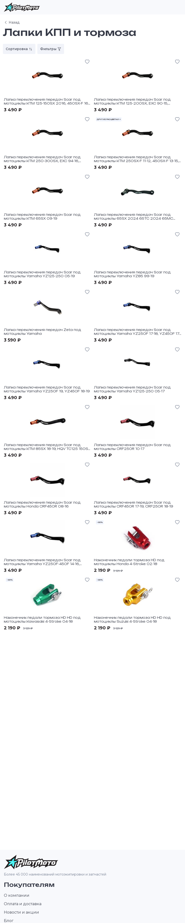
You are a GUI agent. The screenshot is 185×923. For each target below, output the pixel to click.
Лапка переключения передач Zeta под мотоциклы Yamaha (42, 332)
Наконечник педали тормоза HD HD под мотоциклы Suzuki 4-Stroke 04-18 (132, 619)
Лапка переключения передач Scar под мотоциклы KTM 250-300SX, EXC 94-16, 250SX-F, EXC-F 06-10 (42, 160)
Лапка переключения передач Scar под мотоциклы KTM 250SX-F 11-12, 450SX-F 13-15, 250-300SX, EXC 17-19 (136, 160)
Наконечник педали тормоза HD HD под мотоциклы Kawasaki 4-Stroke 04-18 (42, 619)
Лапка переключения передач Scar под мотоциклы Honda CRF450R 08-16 (42, 504)
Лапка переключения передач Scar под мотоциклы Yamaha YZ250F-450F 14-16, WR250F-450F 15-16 (42, 563)
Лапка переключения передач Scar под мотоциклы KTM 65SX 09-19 (42, 216)
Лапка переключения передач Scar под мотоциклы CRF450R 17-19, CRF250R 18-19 (133, 504)
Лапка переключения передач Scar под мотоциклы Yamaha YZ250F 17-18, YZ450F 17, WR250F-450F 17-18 (137, 333)
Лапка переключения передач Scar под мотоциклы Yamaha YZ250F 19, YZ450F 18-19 (47, 389)
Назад (12, 22)
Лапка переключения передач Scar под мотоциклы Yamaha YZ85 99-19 (132, 274)
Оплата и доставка (22, 904)
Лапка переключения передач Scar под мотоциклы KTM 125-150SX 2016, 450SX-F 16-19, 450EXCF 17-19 (46, 103)
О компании (16, 895)
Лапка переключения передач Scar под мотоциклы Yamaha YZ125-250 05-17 (132, 389)
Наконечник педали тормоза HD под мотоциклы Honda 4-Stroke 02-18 (129, 562)
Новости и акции (21, 912)
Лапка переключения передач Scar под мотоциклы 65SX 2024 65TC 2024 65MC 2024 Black (133, 218)
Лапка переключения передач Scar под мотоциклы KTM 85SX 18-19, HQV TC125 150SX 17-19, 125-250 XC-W (47, 448)
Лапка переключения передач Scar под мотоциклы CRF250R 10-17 (132, 447)
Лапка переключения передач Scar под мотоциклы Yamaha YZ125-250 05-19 (42, 274)
